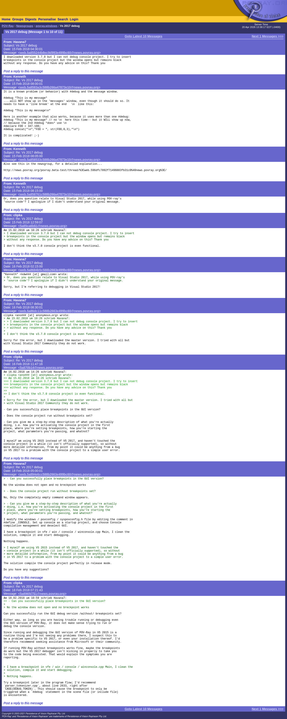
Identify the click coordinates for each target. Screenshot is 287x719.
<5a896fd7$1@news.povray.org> (42, 593)
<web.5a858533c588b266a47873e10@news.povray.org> (59, 159)
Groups (17, 19)
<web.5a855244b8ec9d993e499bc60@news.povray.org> (59, 52)
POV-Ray (8, 26)
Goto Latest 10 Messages (143, 36)
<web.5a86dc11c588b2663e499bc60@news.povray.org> (59, 311)
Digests (31, 19)
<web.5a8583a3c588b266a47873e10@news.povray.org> (59, 87)
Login (74, 19)
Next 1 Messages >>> (267, 36)
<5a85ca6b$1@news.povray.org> (42, 226)
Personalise (47, 19)
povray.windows (46, 26)
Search (63, 19)
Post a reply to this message (23, 71)
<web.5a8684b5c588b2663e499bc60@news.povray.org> (59, 270)
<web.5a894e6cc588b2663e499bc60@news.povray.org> (59, 474)
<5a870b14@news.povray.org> (41, 367)
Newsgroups (24, 26)
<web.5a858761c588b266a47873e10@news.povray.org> (59, 194)
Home (6, 19)
